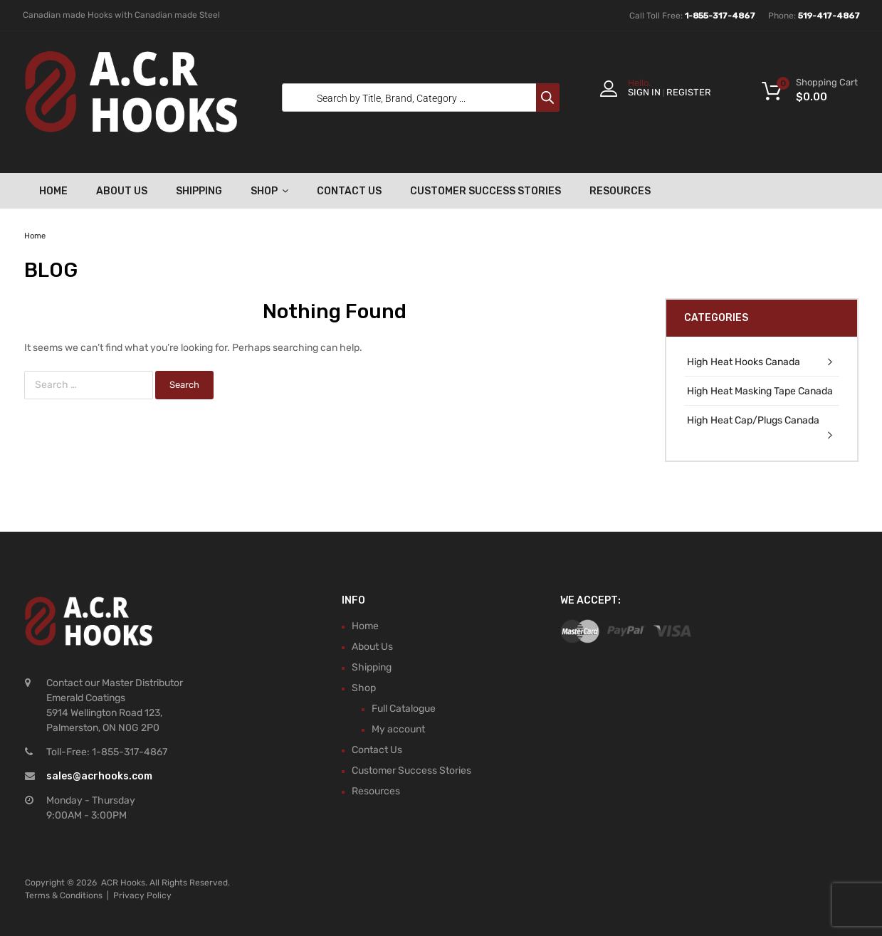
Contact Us (349, 191)
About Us (121, 191)
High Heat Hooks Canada (743, 362)
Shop (269, 191)
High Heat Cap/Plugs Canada (753, 420)
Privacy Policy (142, 895)
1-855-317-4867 (720, 16)
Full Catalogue (404, 709)
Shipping (199, 191)
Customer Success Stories (485, 191)
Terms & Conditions (64, 895)
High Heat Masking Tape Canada (760, 391)
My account (398, 729)
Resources (620, 191)
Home (53, 191)
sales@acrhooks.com (99, 776)
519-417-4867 (829, 16)
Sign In (644, 92)
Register (688, 92)
